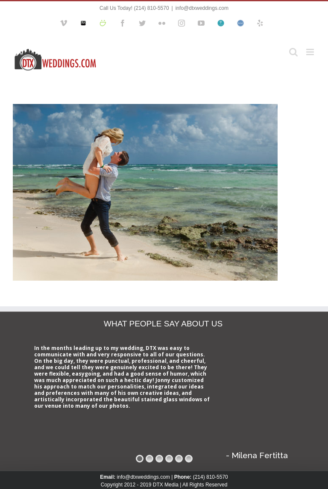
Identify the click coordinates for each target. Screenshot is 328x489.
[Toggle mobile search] (293, 51)
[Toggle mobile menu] (310, 51)
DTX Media (166, 485)
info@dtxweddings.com (202, 8)
